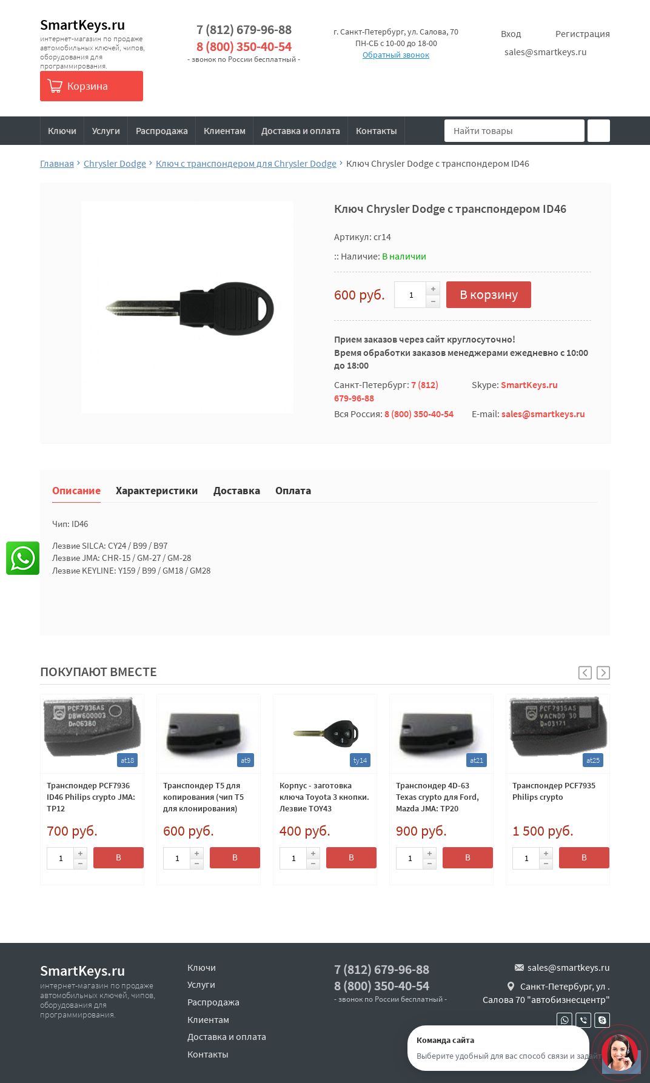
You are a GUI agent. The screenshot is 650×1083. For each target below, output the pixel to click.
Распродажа (162, 130)
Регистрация (582, 33)
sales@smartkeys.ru (545, 51)
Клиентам (225, 130)
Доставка (236, 489)
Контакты (376, 130)
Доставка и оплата (300, 130)
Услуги (106, 130)
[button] (603, 672)
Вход (511, 33)
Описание (76, 489)
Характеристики (157, 489)
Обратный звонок (396, 54)
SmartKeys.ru (82, 24)
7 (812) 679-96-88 (244, 29)
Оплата (293, 489)
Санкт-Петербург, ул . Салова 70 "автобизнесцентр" (546, 992)
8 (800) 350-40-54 (244, 46)
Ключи (62, 130)
